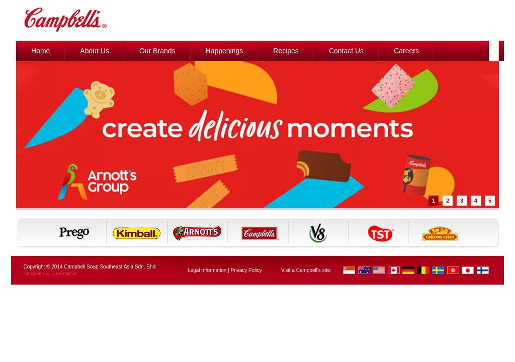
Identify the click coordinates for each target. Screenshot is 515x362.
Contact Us (346, 51)
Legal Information (207, 270)
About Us (94, 51)
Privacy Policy (246, 270)
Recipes (286, 51)
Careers (406, 51)
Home (40, 51)
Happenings (224, 51)
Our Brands (157, 51)
